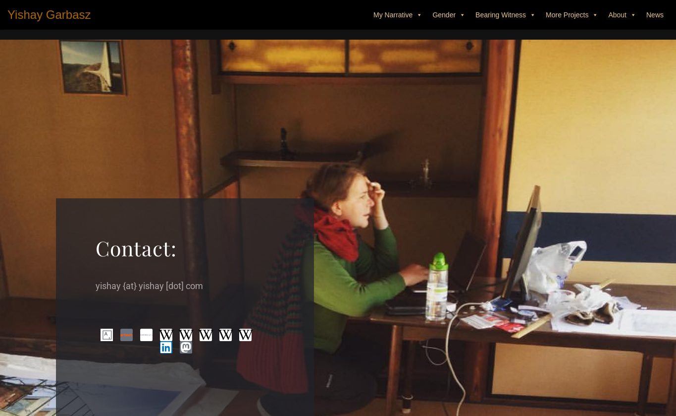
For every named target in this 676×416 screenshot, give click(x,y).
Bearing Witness (505, 15)
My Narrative (397, 15)
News (655, 15)
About (622, 15)
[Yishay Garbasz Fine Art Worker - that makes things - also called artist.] (49, 15)
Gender (449, 15)
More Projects (572, 15)
